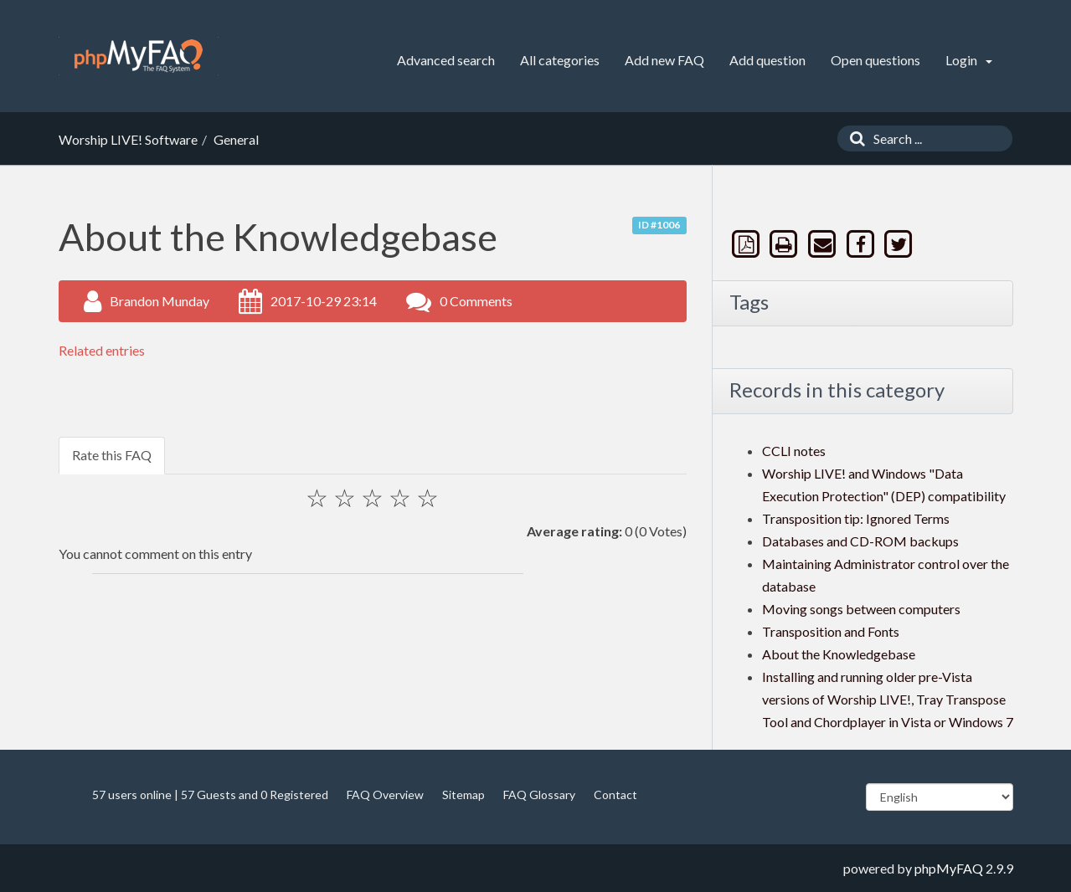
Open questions (875, 60)
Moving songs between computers (861, 609)
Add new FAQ (664, 60)
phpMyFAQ (948, 868)
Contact (615, 794)
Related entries (102, 350)
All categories (560, 60)
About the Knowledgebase (838, 654)
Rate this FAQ (112, 455)
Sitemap (463, 794)
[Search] (853, 138)
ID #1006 (659, 224)
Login (968, 60)
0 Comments (476, 301)
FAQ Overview (385, 794)
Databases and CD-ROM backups (860, 541)
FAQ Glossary (539, 794)
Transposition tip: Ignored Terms (856, 518)
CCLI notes (794, 451)
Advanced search (446, 60)
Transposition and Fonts (830, 631)
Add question (767, 60)
